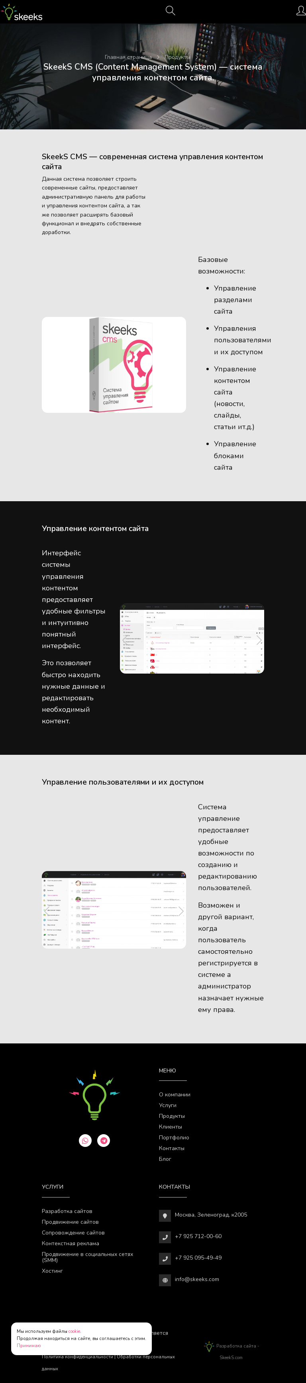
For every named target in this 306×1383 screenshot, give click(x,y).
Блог (165, 1159)
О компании (174, 1094)
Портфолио (174, 1137)
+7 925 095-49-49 (198, 1258)
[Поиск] (170, 13)
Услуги (168, 1105)
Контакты (171, 1148)
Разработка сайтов (67, 1211)
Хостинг (52, 1271)
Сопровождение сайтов (73, 1232)
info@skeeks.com (197, 1279)
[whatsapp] (85, 1140)
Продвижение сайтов (70, 1222)
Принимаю (29, 1346)
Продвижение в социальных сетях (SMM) (87, 1257)
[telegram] (103, 1140)
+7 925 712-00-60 (198, 1236)
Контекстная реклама (70, 1243)
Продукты (172, 1116)
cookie (74, 1331)
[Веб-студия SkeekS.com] (21, 11)
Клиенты (170, 1127)
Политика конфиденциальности (77, 1357)
